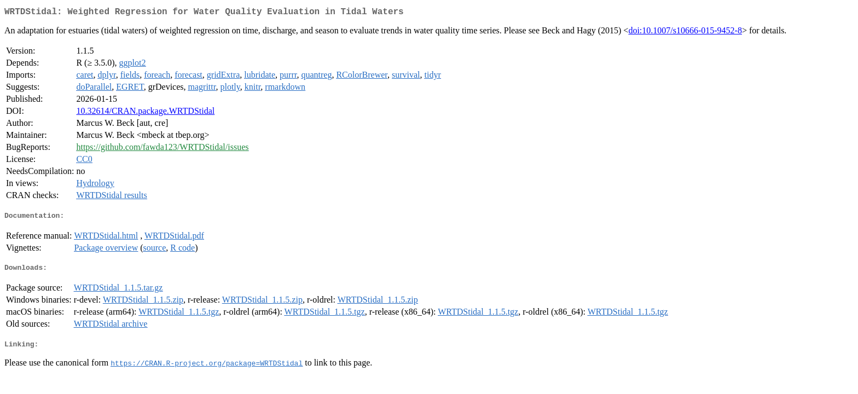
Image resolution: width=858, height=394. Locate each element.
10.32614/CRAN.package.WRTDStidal (145, 113)
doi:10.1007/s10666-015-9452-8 (685, 32)
